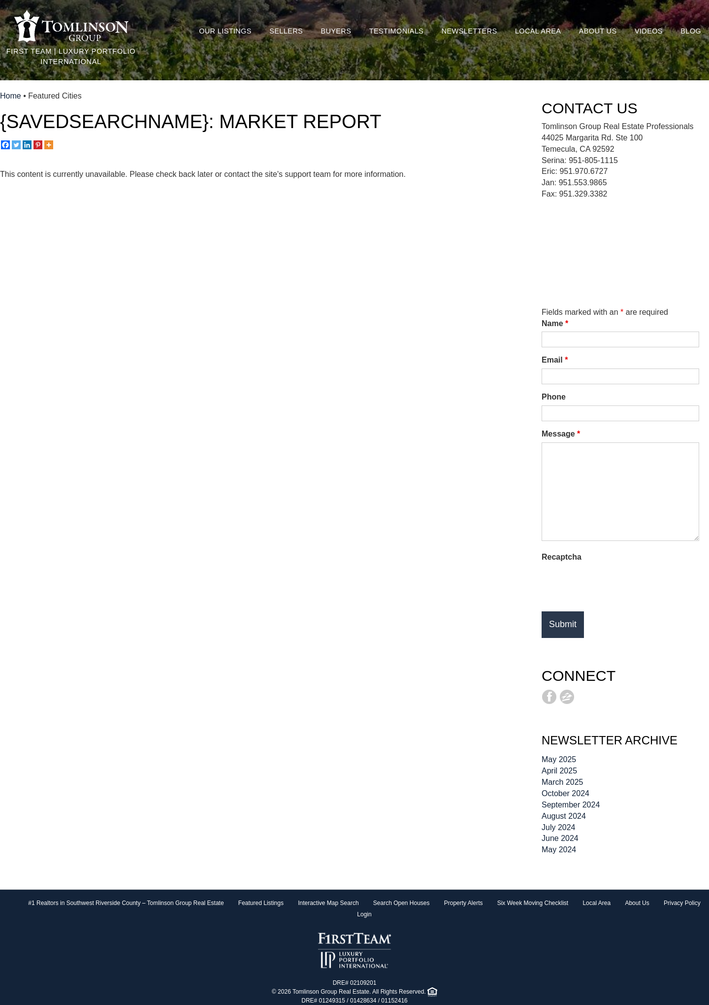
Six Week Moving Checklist (533, 903)
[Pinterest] (37, 144)
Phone (554, 397)
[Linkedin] (27, 144)
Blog (690, 31)
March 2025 (562, 782)
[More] (48, 144)
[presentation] (616, 585)
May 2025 (559, 759)
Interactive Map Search (328, 903)
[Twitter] (16, 144)
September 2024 (571, 805)
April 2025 (559, 771)
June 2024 (560, 838)
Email (555, 360)
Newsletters (469, 31)
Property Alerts (463, 903)
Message (561, 434)
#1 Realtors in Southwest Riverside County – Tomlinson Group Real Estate (126, 903)
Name (555, 323)
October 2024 (565, 793)
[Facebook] (5, 144)
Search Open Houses (401, 903)
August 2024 (564, 816)
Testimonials (396, 31)
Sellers (286, 31)
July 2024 (559, 827)
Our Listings (225, 31)
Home (10, 96)
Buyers (336, 31)
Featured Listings (261, 903)
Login (364, 914)
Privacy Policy (682, 903)
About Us (598, 31)
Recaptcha (561, 557)
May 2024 (559, 849)
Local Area (538, 31)
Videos (649, 31)
